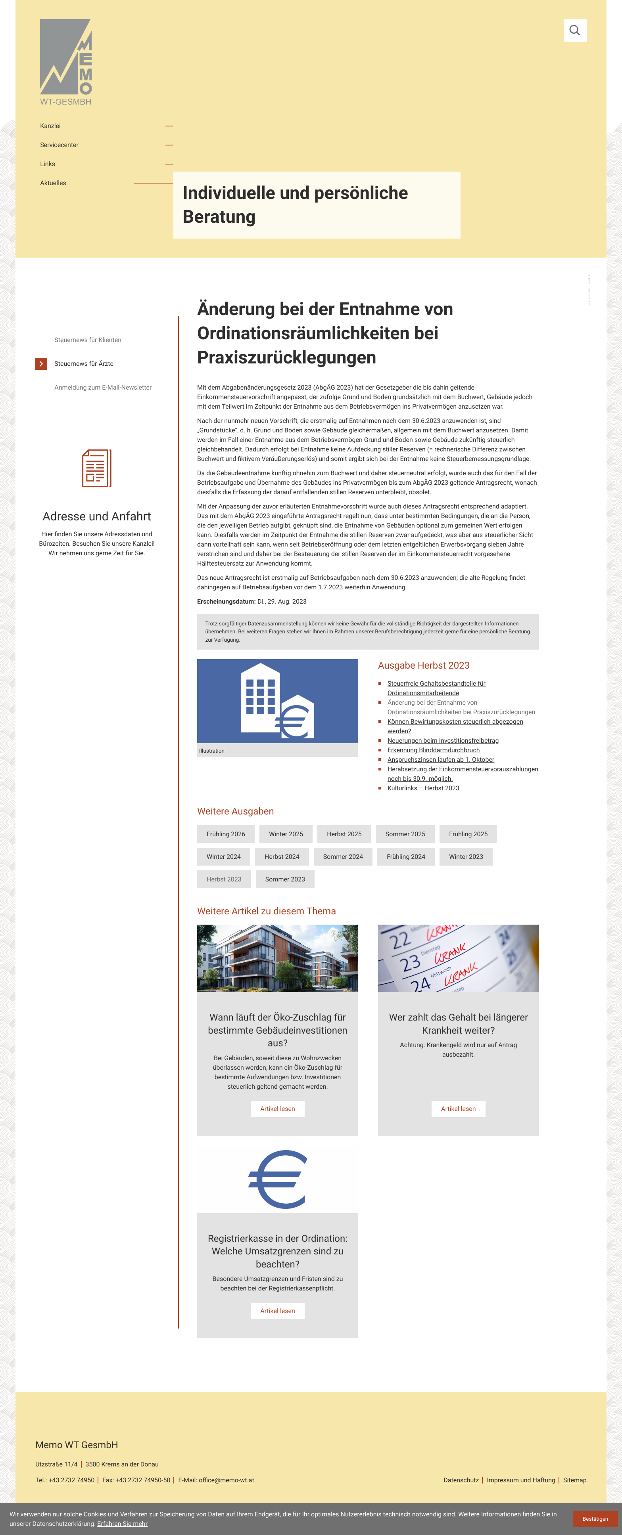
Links (47, 164)
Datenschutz (461, 1480)
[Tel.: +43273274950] (71, 1480)
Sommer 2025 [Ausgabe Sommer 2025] (405, 834)
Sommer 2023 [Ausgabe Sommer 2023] (285, 879)
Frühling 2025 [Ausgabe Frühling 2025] (468, 834)
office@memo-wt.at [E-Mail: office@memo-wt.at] (226, 1480)
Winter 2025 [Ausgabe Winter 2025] (286, 834)
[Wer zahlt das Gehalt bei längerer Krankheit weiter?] (458, 1030)
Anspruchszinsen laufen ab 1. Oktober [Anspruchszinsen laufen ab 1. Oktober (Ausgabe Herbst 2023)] (441, 759)
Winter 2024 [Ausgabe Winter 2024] (224, 856)
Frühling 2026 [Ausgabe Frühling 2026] (226, 834)
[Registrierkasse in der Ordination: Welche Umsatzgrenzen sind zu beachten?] (277, 1242)
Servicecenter (59, 145)
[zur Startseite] (66, 63)
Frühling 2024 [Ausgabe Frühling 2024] (406, 856)
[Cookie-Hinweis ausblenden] (595, 1519)
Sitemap (575, 1480)
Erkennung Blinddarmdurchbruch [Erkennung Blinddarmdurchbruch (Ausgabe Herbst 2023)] (434, 750)
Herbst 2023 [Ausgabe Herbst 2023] (224, 879)
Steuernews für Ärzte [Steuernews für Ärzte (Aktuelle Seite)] (83, 363)
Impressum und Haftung (521, 1480)
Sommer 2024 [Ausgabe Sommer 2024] (343, 856)
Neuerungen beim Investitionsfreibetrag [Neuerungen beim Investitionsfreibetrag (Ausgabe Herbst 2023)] (443, 740)
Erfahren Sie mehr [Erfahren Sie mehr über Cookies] (122, 1523)
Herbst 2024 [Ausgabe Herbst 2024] (282, 856)
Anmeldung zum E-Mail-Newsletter (103, 387)
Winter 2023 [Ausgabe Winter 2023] (466, 856)
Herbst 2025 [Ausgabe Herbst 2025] (344, 834)
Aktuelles (53, 183)
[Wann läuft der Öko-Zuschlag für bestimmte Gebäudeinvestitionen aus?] (277, 1030)
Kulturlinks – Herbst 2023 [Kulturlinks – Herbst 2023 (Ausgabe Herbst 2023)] (423, 788)
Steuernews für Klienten (87, 340)
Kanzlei (50, 126)
